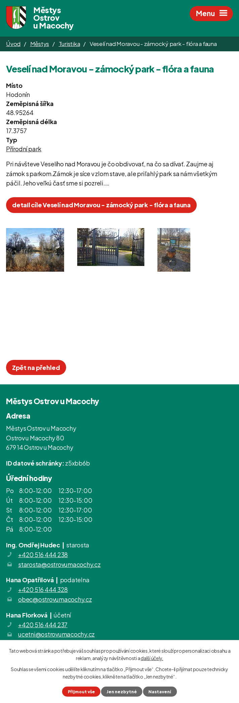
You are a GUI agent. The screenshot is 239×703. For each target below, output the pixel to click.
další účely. (152, 658)
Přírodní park (23, 149)
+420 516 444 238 (43, 554)
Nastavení (159, 691)
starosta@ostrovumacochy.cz (59, 564)
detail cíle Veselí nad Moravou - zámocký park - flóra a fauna (101, 205)
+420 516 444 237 (42, 625)
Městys (39, 43)
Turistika (69, 43)
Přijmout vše (81, 691)
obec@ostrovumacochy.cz (55, 599)
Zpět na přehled (36, 367)
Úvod (13, 43)
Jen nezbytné (121, 691)
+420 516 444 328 (43, 589)
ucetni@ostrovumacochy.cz (56, 634)
